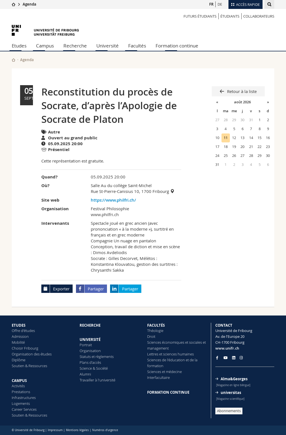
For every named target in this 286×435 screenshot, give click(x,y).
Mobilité (18, 342)
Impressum (55, 430)
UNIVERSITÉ (90, 339)
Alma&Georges (234, 378)
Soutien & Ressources (29, 365)
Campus (45, 45)
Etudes (19, 45)
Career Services (24, 409)
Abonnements (229, 410)
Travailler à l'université (97, 380)
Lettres (152, 354)
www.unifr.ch (227, 348)
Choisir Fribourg (25, 348)
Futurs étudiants (199, 16)
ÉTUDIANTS (229, 16)
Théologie (155, 330)
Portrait (86, 344)
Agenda (29, 4)
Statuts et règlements (97, 356)
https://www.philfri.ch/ (113, 200)
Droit (151, 336)
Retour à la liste (241, 91)
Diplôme (18, 359)
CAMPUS (19, 380)
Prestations (21, 391)
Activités (18, 385)
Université (107, 45)
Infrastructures (24, 397)
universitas (231, 392)
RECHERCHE (90, 325)
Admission (20, 336)
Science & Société (94, 368)
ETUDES (18, 325)
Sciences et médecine (164, 371)
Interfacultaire (158, 377)
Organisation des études (32, 354)
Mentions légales (77, 430)
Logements (21, 403)
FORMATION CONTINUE (168, 392)
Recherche (75, 45)
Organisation (90, 350)
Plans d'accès (90, 362)
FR (211, 4)
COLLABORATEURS (258, 16)
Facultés (137, 45)
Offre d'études (23, 330)
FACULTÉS (156, 325)
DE (220, 4)
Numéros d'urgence (105, 430)
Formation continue (177, 45)
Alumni (85, 374)
